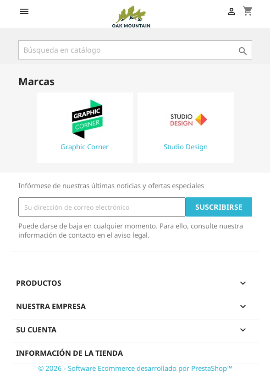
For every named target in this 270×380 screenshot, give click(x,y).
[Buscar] (135, 50)
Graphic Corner (85, 146)
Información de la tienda (69, 353)
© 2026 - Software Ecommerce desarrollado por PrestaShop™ (135, 368)
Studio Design (186, 146)
